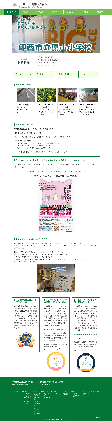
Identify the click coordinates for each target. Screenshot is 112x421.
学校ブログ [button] (55, 12)
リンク (83, 74)
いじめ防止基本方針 (37, 408)
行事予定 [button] (85, 12)
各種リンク (86, 394)
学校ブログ (19, 74)
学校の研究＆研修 (37, 394)
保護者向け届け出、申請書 (76, 395)
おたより (53, 391)
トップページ (11, 12)
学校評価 (36, 401)
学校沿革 (40, 74)
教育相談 (36, 411)
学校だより (56, 394)
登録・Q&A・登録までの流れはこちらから (41, 171)
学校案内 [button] (25, 12)
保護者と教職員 (64, 74)
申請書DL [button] (100, 12)
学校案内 (24, 391)
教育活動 (34, 391)
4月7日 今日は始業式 (45, 57)
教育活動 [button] (40, 12)
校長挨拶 (27, 401)
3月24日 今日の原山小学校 (47, 63)
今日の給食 (47, 397)
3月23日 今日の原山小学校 (47, 65)
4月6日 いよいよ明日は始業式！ (49, 60)
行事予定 (63, 391)
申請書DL (73, 391)
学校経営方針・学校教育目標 (27, 397)
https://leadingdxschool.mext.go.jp (55, 329)
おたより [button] (70, 12)
